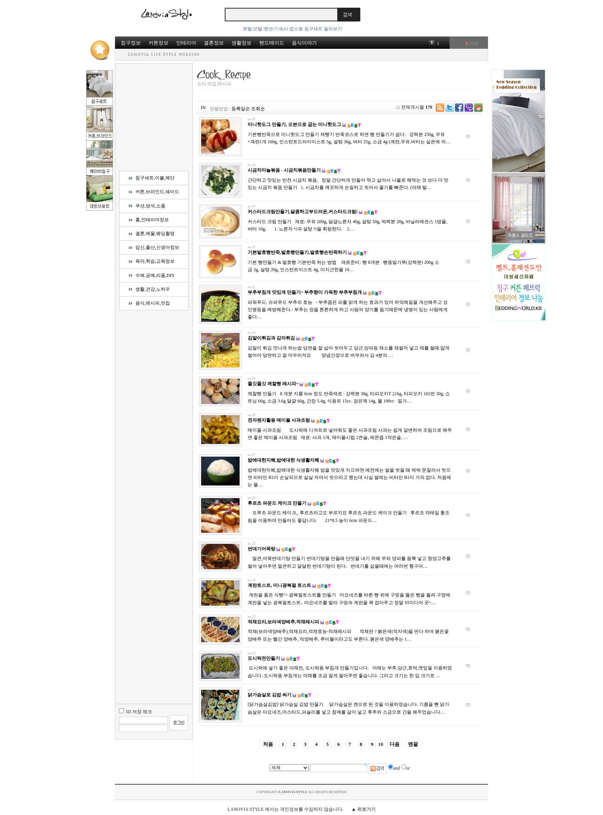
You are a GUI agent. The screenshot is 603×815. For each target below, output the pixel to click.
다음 (395, 744)
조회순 (258, 108)
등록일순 (241, 108)
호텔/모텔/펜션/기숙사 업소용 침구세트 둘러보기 (292, 28)
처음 (268, 744)
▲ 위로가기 (363, 809)
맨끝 (413, 744)
